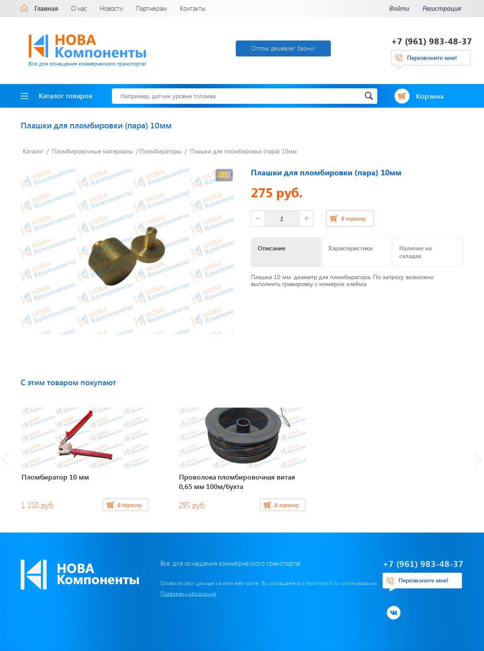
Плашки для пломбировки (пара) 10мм (243, 151)
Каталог (33, 151)
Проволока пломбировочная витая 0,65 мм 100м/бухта (237, 481)
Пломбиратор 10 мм (55, 476)
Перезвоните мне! (432, 57)
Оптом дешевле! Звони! (283, 48)
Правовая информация (188, 593)
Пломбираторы (160, 151)
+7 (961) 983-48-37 (431, 41)
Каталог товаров (56, 95)
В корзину (353, 218)
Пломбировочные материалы (92, 151)
